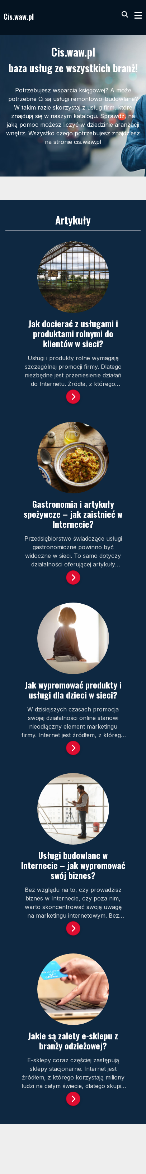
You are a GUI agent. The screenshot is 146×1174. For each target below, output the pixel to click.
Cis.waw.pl (19, 16)
